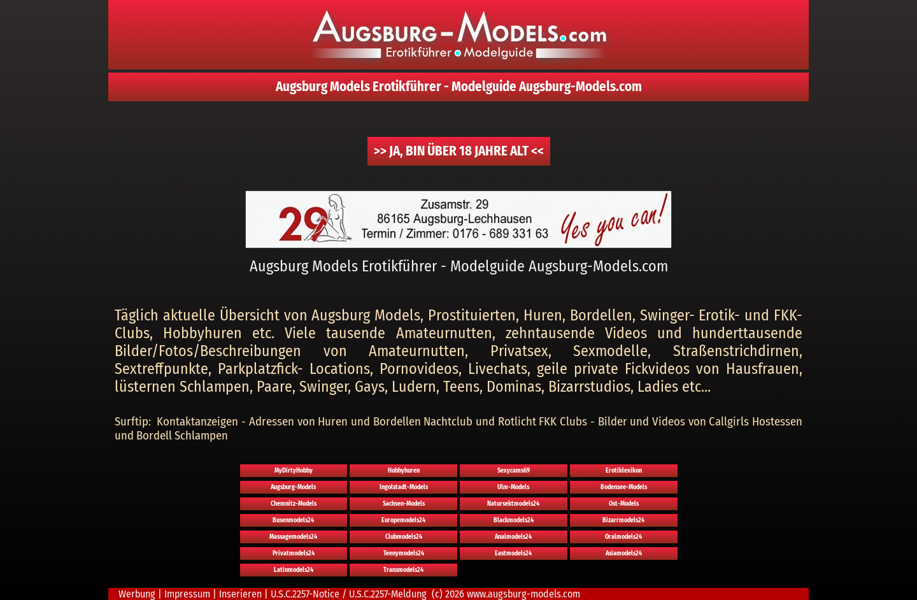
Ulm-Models (513, 487)
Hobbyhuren (404, 471)
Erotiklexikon (624, 471)
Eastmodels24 (513, 553)
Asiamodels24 (624, 553)
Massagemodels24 (293, 537)
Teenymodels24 (403, 553)
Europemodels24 (403, 520)
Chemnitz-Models (293, 504)
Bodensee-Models (624, 487)
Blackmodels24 (514, 520)
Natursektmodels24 (513, 504)
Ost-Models (624, 504)
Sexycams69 (513, 471)
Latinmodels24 (293, 570)
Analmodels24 (513, 537)
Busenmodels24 (293, 520)
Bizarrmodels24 (623, 520)
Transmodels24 (403, 570)
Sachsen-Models (404, 504)
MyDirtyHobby (293, 471)
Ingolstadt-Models (404, 487)
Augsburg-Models (293, 487)
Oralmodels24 (623, 537)
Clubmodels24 (403, 537)
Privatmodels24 (294, 553)
